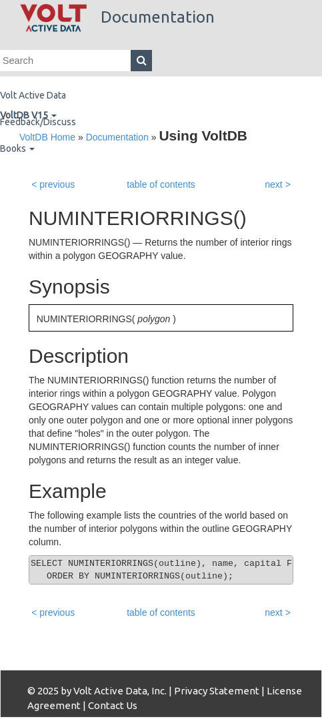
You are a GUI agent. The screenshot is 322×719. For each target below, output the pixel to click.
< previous (53, 184)
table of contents (161, 184)
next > (278, 184)
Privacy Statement (216, 690)
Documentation (117, 17)
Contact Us (112, 705)
